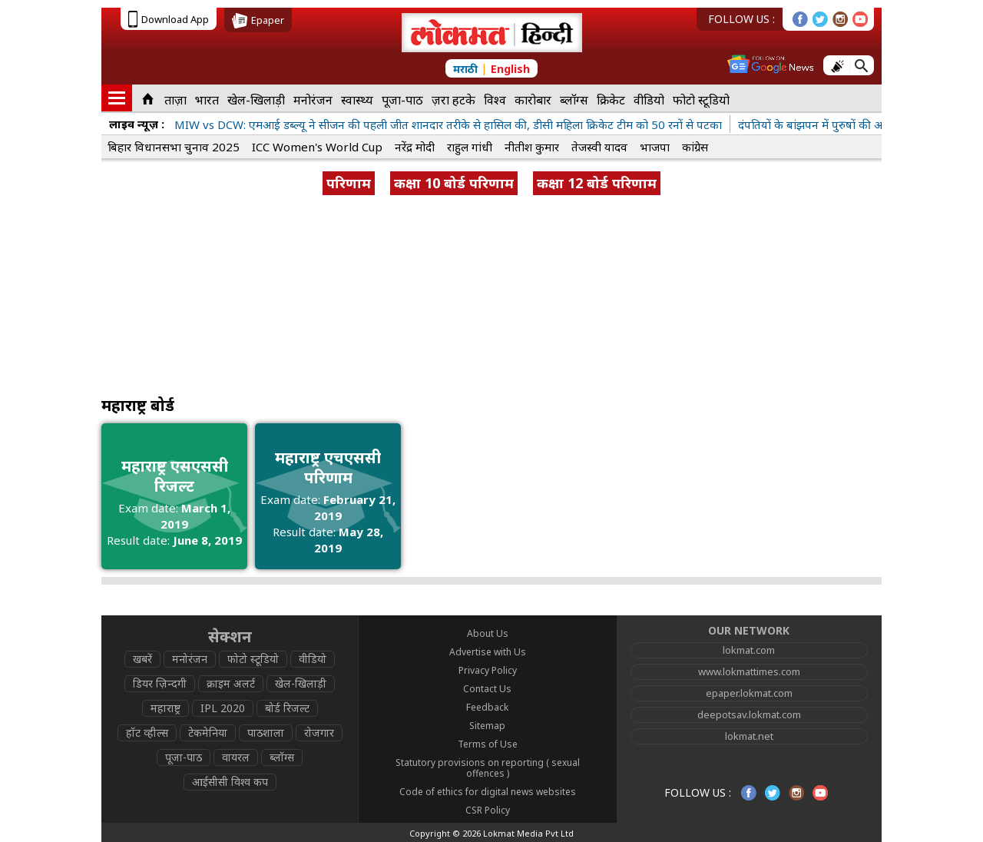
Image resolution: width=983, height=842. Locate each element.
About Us (487, 633)
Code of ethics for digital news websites (487, 791)
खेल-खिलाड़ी (256, 99)
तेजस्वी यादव (599, 146)
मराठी (465, 68)
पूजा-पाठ (402, 99)
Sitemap (487, 725)
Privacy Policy (487, 670)
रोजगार (319, 732)
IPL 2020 (222, 708)
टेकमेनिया (207, 732)
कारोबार (533, 99)
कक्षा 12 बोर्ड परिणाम (597, 183)
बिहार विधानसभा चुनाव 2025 (174, 146)
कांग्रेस (695, 146)
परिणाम (348, 183)
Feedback (487, 707)
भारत (207, 99)
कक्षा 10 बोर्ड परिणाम (454, 183)
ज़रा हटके (453, 99)
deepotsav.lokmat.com (749, 714)
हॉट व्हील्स (147, 732)
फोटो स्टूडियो (701, 99)
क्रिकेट (611, 99)
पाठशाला (265, 732)
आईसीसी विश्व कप (230, 781)
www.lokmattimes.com (749, 671)
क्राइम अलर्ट (231, 683)
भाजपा (655, 146)
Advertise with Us (487, 651)
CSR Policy (487, 810)
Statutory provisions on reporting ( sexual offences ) (488, 768)
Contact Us (487, 688)
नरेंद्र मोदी (415, 146)
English (510, 68)
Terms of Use (488, 744)
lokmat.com (749, 650)
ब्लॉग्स (574, 99)
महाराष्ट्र (165, 708)
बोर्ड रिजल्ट (287, 708)
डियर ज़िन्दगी (160, 683)
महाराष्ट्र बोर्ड (137, 405)
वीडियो (649, 99)
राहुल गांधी (469, 146)
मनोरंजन (313, 99)
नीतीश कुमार (532, 146)
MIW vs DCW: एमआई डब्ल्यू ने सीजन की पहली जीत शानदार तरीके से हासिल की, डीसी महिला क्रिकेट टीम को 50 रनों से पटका (448, 124)
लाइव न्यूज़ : (136, 123)
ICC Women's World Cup (317, 146)
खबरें (142, 658)
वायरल (236, 757)
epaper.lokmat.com (749, 693)
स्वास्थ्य (357, 99)
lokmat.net (749, 736)
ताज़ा (175, 99)
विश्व (495, 99)
